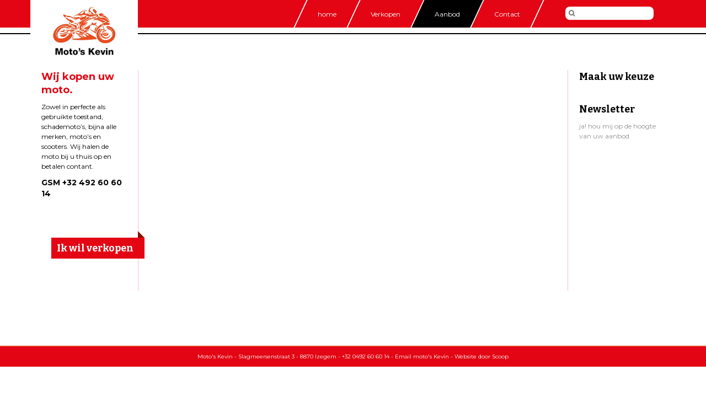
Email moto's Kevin (422, 356)
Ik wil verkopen (95, 248)
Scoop (500, 356)
